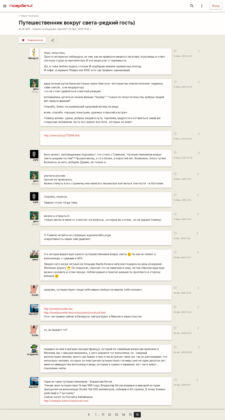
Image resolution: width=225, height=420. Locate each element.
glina (35, 89)
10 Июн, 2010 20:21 (182, 56)
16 (137, 415)
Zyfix (35, 160)
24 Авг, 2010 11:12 (80, 29)
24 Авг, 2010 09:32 (182, 352)
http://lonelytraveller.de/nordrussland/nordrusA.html (75, 312)
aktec (35, 259)
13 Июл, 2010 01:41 (182, 219)
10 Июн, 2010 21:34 (182, 87)
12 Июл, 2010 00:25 (182, 158)
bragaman (32, 354)
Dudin (35, 295)
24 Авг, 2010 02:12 (182, 333)
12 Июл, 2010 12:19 (182, 179)
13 (116, 415)
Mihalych (33, 58)
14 (123, 415)
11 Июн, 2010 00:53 (182, 139)
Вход (215, 5)
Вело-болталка (29, 15)
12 (109, 415)
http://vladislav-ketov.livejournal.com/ (66, 400)
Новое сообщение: (45, 29)
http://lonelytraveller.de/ (58, 308)
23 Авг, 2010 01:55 (182, 293)
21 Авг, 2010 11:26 (182, 238)
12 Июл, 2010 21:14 (182, 200)
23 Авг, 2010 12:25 (182, 312)
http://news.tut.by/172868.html (62, 135)
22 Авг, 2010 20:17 (182, 257)
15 (130, 415)
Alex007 (63, 29)
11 (103, 415)
